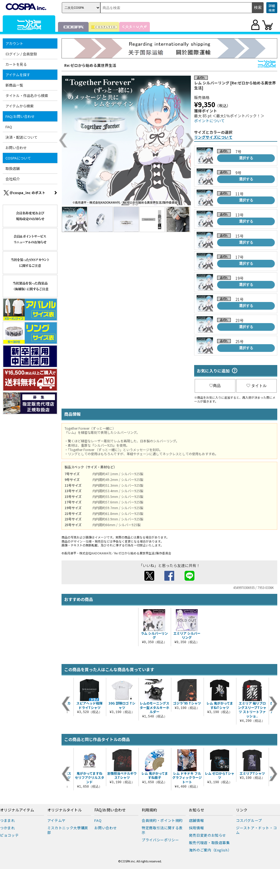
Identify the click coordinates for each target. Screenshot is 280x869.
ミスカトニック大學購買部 (67, 830)
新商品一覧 (14, 85)
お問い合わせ (16, 147)
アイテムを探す (17, 74)
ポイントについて (209, 120)
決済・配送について (21, 137)
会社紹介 (12, 178)
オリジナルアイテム (17, 810)
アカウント (14, 43)
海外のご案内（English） (210, 850)
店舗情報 (196, 820)
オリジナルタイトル (64, 810)
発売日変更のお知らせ (207, 835)
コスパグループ (249, 820)
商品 (215, 385)
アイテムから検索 (19, 106)
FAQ (8, 126)
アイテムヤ (56, 820)
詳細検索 (272, 7)
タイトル (256, 385)
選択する (246, 158)
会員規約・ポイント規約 (162, 820)
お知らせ (196, 810)
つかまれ (7, 827)
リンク (241, 810)
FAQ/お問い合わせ (20, 116)
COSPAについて (18, 158)
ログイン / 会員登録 (21, 53)
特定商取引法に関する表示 (162, 830)
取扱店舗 (12, 168)
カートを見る (16, 64)
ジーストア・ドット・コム (256, 830)
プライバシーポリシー (160, 839)
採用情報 (196, 827)
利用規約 (149, 810)
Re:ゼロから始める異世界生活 (90, 65)
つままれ (7, 820)
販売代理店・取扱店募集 (209, 842)
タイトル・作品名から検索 (26, 95)
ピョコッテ (9, 835)
